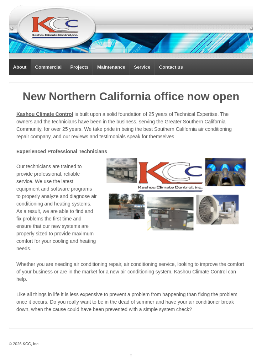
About (20, 67)
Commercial (48, 67)
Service (142, 67)
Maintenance (111, 67)
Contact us (171, 67)
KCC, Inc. (31, 344)
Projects (79, 67)
